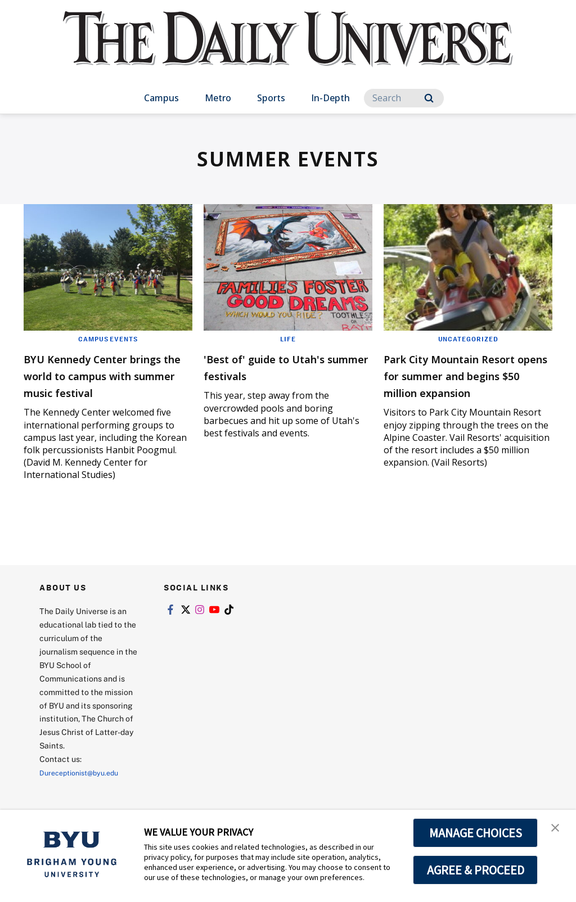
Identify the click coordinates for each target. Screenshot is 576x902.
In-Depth (330, 98)
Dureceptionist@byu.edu (84, 789)
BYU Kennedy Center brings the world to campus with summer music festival (96, 383)
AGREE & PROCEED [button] (475, 870)
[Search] (403, 98)
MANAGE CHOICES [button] (475, 833)
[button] (557, 830)
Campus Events (108, 338)
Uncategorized (468, 338)
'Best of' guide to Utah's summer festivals (283, 366)
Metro (218, 98)
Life (288, 338)
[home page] (288, 50)
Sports (271, 98)
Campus (161, 98)
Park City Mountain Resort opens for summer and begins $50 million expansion (468, 383)
